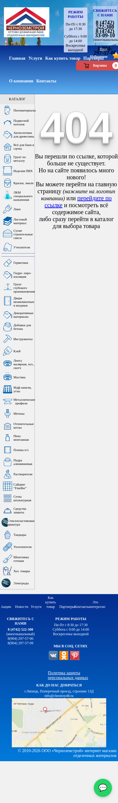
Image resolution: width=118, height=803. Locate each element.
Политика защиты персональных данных (68, 675)
